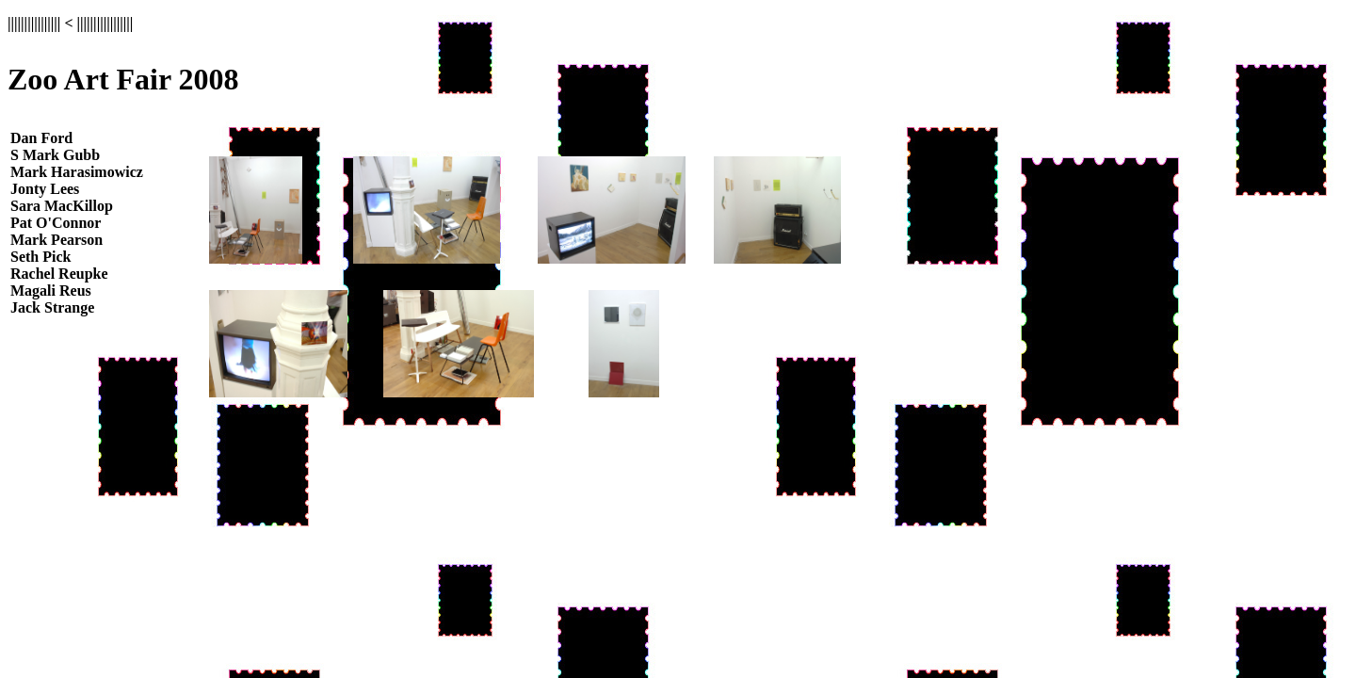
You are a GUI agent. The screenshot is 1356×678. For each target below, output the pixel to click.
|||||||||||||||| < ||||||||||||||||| (70, 23)
